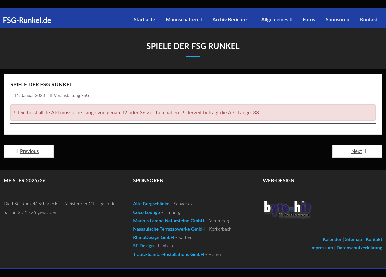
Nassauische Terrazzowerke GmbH (169, 229)
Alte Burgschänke (151, 203)
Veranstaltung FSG (71, 95)
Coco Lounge (146, 212)
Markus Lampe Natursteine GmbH (168, 220)
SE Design (143, 245)
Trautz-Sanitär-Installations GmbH (168, 254)
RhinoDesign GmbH (153, 237)
